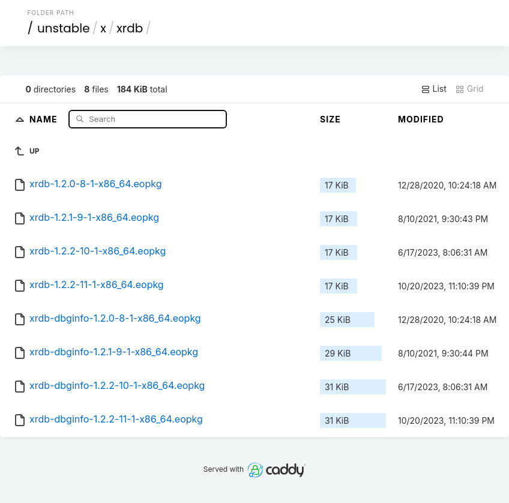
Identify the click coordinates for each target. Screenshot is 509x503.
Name (44, 118)
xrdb (129, 28)
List (434, 88)
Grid (469, 88)
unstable (63, 28)
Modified (421, 119)
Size (330, 119)
